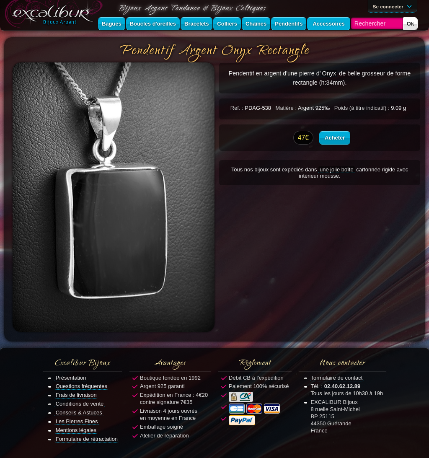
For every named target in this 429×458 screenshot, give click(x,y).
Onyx (329, 73)
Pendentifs (288, 24)
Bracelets (196, 24)
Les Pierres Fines (77, 421)
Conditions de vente (80, 404)
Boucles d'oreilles (153, 24)
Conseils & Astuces (79, 412)
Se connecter (394, 6)
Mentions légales (76, 430)
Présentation (71, 378)
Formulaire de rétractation (87, 439)
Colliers (227, 24)
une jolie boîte (337, 169)
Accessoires (328, 24)
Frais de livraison (76, 395)
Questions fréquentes (81, 386)
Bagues (111, 24)
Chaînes (256, 24)
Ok (410, 24)
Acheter (335, 138)
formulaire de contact (337, 378)
